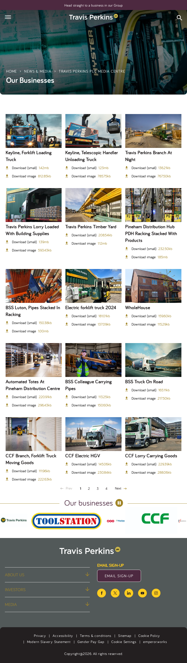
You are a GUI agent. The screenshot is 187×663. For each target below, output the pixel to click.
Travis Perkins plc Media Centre (92, 71)
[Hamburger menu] (8, 17)
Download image (31, 176)
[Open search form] (179, 18)
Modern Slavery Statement (49, 641)
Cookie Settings (123, 641)
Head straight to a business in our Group (93, 5)
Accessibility (63, 635)
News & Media (37, 71)
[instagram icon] (156, 593)
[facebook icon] (101, 593)
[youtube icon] (142, 593)
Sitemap (124, 635)
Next (121, 488)
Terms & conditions (95, 635)
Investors (47, 589)
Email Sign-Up (123, 577)
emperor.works (155, 641)
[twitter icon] (115, 593)
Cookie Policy (149, 635)
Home (11, 71)
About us (47, 574)
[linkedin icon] (128, 593)
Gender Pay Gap (90, 641)
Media (47, 604)
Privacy (40, 635)
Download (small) (30, 167)
